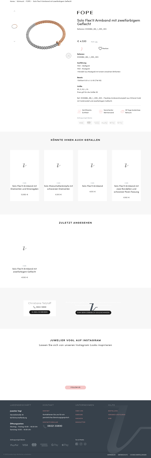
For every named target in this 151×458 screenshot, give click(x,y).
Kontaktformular (50, 422)
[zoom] (46, 35)
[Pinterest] (85, 444)
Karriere (79, 415)
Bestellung (113, 411)
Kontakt (46, 411)
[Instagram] (81, 444)
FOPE (28, 1)
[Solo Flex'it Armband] (92, 172)
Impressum (111, 455)
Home (12, 1)
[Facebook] (77, 444)
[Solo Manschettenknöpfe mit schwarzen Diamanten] (58, 174)
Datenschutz (123, 455)
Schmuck (20, 1)
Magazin (79, 418)
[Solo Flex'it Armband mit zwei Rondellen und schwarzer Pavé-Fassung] (126, 175)
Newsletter (80, 422)
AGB (109, 418)
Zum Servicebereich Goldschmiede (93, 312)
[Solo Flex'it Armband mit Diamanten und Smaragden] (24, 174)
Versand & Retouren (116, 415)
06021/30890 (39, 307)
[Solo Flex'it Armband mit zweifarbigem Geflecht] (24, 257)
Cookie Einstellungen (138, 455)
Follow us (75, 387)
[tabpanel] (46, 35)
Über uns (79, 411)
